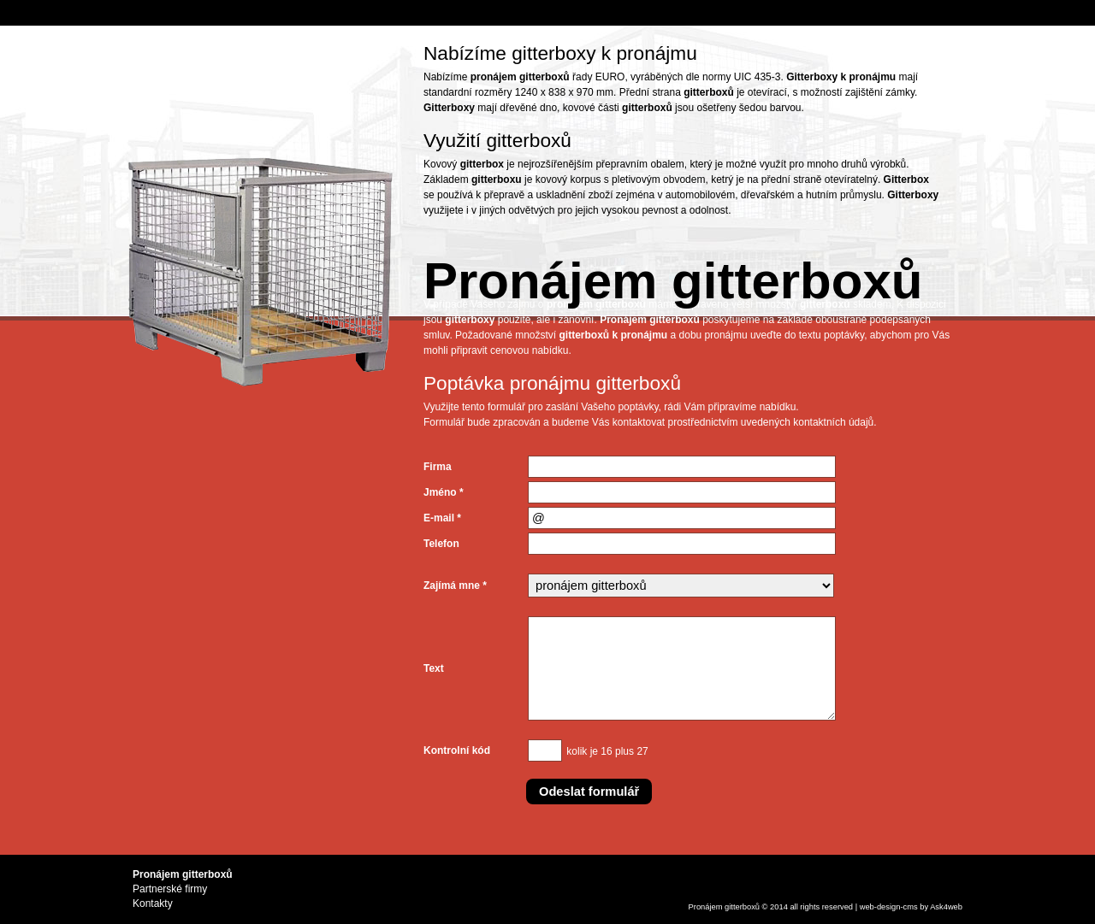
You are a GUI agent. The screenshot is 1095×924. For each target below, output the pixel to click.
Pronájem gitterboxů (724, 907)
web (867, 907)
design (889, 907)
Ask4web (946, 907)
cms (910, 907)
